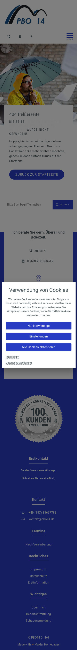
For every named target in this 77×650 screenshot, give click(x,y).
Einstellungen (38, 336)
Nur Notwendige (39, 326)
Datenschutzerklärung (19, 362)
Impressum (12, 356)
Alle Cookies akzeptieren (38, 347)
